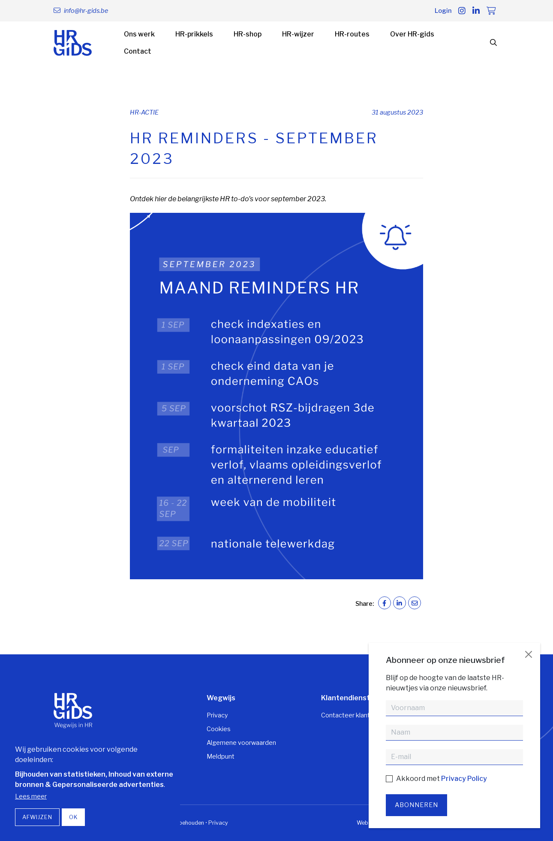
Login (443, 11)
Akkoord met (441, 778)
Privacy (217, 715)
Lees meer (31, 796)
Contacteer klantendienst (358, 715)
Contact (137, 51)
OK (73, 817)
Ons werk (139, 34)
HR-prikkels (194, 34)
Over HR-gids (412, 34)
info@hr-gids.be (86, 11)
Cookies (219, 729)
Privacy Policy (464, 778)
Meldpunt (220, 756)
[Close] (528, 654)
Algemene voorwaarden (241, 743)
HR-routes (352, 34)
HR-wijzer (298, 34)
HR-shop (247, 34)
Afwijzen (37, 817)
